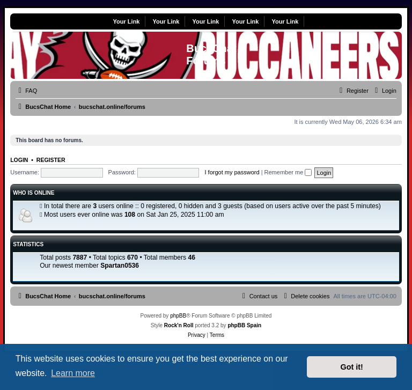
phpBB (178, 316)
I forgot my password (231, 172)
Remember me (288, 172)
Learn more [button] (73, 373)
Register (50, 160)
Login (19, 160)
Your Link (126, 21)
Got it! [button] (352, 367)
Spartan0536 (119, 265)
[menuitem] (26, 90)
